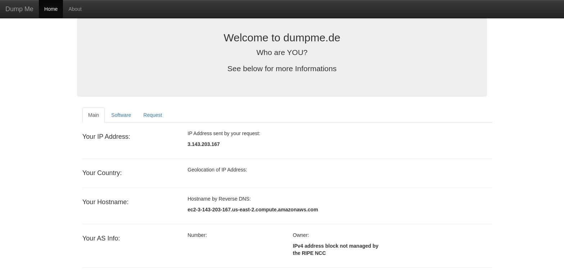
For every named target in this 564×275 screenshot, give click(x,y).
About (75, 9)
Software (121, 115)
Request (153, 115)
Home (51, 9)
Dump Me (19, 9)
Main (93, 115)
